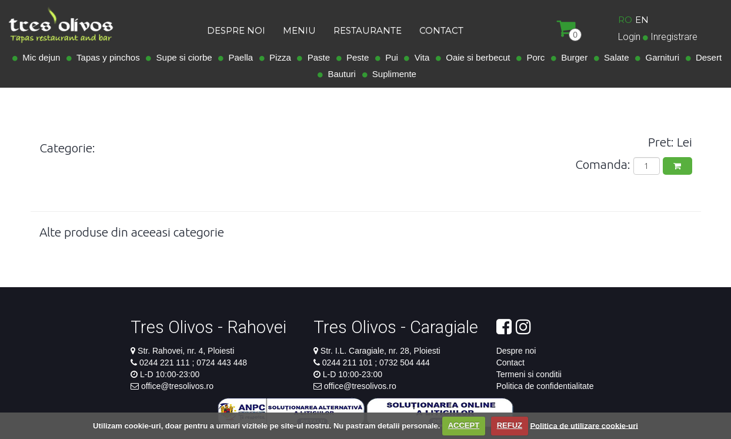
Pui (389, 57)
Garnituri (659, 57)
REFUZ (509, 425)
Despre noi (516, 350)
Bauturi (339, 74)
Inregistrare (673, 36)
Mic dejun (39, 57)
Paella (238, 57)
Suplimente (392, 74)
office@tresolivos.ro (177, 386)
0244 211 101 (348, 362)
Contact (510, 362)
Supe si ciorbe (181, 57)
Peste (355, 57)
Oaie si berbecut (475, 57)
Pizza (278, 57)
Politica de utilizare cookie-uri (584, 425)
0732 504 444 (403, 362)
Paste (316, 57)
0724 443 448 (220, 362)
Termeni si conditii (529, 374)
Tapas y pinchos (106, 57)
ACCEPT (463, 425)
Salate (614, 57)
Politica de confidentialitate (545, 386)
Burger (572, 57)
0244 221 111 (165, 362)
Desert (706, 57)
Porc (533, 57)
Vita (419, 57)
